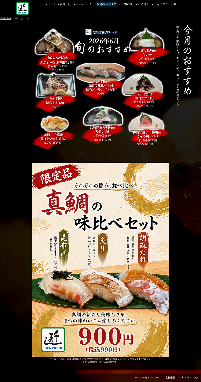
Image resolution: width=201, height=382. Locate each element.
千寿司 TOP (5, 18)
